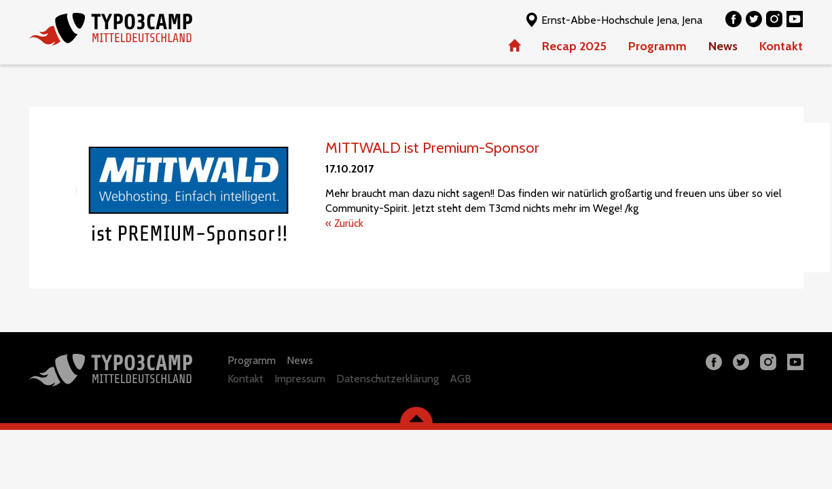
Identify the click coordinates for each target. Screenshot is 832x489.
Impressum (299, 378)
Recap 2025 (574, 46)
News (723, 46)
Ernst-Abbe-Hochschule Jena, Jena (613, 19)
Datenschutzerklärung (387, 378)
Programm (657, 46)
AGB (460, 378)
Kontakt (781, 46)
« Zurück (344, 223)
